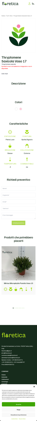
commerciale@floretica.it (10, 355)
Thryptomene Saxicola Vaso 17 (14, 59)
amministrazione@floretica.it (11, 358)
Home (3, 16)
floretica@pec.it (7, 351)
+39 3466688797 (19, 362)
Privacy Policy (22, 418)
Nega (18, 409)
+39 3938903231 (7, 362)
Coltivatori (5, 379)
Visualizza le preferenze (18, 415)
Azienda (4, 377)
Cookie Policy (14, 418)
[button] (34, 387)
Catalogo (5, 382)
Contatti (4, 384)
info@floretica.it (7, 353)
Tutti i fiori (9, 16)
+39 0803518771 (17, 360)
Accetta (18, 404)
